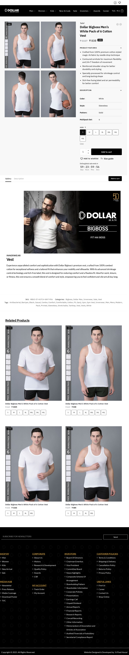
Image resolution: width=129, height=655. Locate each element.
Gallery (8, 178)
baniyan (25, 302)
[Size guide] (107, 158)
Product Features (88, 48)
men (107, 302)
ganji (79, 302)
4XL (82, 139)
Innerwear (88, 299)
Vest (100, 299)
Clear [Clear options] (82, 144)
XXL (109, 132)
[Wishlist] (91, 158)
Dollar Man (78, 299)
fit (75, 302)
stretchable (63, 305)
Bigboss (69, 299)
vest (78, 305)
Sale (95, 299)
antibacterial (15, 302)
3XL (115, 132)
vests (83, 305)
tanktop (72, 305)
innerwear (100, 302)
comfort (51, 302)
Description (85, 90)
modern (119, 302)
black (31, 302)
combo (44, 302)
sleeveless (52, 305)
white (88, 305)
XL (102, 132)
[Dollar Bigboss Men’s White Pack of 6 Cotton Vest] (33, 363)
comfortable (61, 302)
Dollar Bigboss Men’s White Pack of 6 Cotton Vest (26, 404)
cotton (70, 302)
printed (44, 305)
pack (38, 305)
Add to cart (106, 152)
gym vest (91, 302)
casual (38, 302)
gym (84, 302)
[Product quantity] (83, 152)
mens (112, 302)
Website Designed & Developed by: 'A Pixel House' (106, 652)
